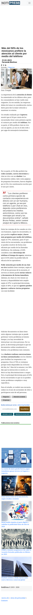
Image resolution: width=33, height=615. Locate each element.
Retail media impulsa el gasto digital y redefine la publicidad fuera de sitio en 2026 (15, 524)
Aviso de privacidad (23, 405)
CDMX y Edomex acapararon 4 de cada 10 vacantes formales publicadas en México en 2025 (16, 552)
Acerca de (5, 598)
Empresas (6, 400)
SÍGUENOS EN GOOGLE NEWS (22, 414)
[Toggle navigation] (29, 3)
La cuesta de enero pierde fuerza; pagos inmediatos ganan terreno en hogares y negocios (15, 471)
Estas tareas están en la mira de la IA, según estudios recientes (14, 498)
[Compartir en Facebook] (1, 65)
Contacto (4, 600)
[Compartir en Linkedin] (5, 65)
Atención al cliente (19, 397)
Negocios (11, 67)
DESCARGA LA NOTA (7, 414)
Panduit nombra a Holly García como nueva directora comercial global (14, 579)
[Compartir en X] (3, 65)
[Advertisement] (16, 25)
